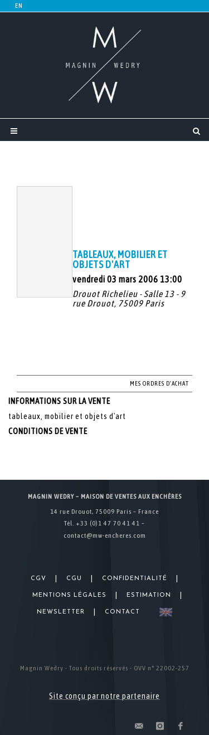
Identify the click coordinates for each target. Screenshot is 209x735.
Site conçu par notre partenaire (104, 696)
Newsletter (61, 612)
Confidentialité (134, 579)
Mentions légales (69, 595)
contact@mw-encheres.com (105, 535)
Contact (122, 612)
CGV (38, 579)
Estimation (149, 595)
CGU (74, 579)
